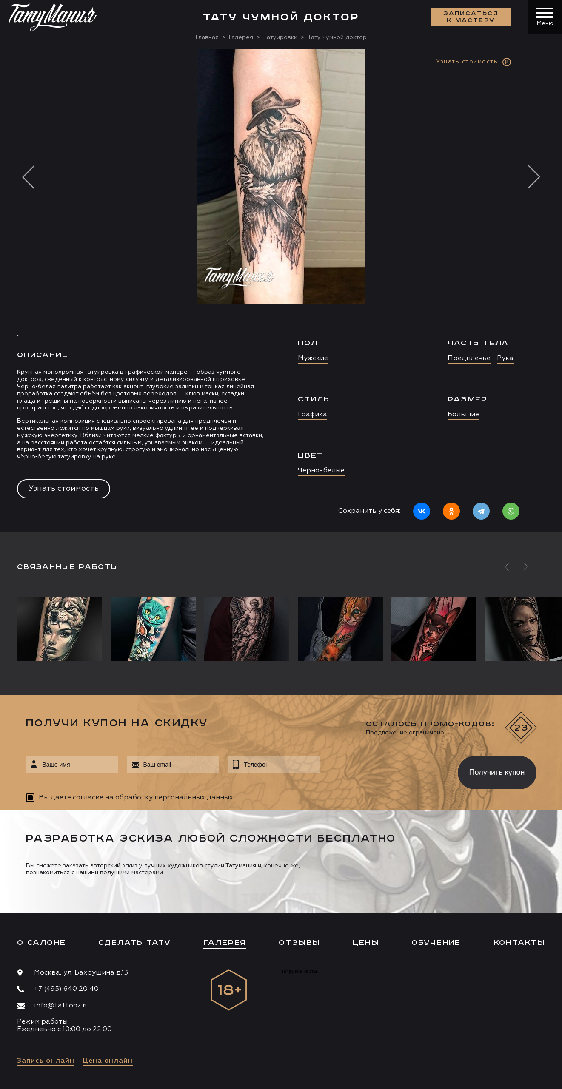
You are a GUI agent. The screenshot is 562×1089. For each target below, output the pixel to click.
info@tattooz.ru (61, 1005)
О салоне (41, 942)
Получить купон (497, 772)
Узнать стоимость (64, 488)
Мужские (313, 358)
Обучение (436, 942)
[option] (281, 290)
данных (220, 797)
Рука (505, 358)
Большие (463, 414)
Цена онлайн (108, 1061)
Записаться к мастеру (471, 17)
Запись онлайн (45, 1061)
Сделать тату (134, 942)
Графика (312, 414)
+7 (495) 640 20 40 (66, 989)
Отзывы (299, 942)
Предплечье (469, 358)
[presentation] (382, 770)
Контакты (519, 942)
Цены (365, 942)
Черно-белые (321, 470)
